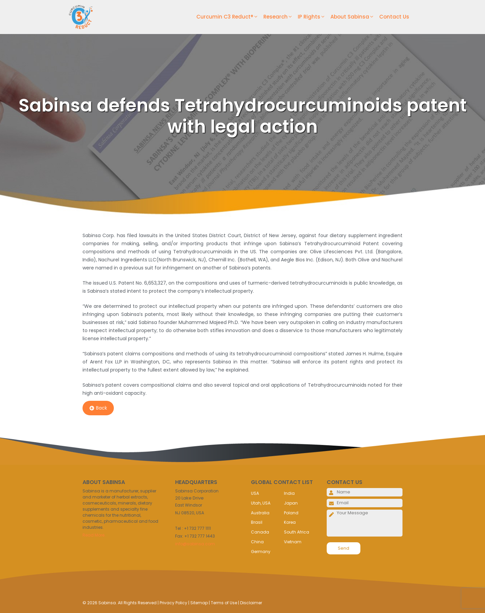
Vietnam (292, 542)
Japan (291, 503)
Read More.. (94, 535)
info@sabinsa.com (195, 544)
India (289, 493)
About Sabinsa (354, 17)
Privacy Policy (173, 603)
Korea (290, 522)
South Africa (296, 532)
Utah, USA (260, 503)
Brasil (256, 522)
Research (280, 17)
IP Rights (314, 17)
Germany (260, 551)
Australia (260, 513)
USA (255, 493)
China (257, 542)
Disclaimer (251, 603)
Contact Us (394, 16)
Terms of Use (224, 603)
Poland (291, 513)
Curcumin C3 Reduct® (229, 17)
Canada (260, 532)
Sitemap (199, 603)
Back (98, 408)
